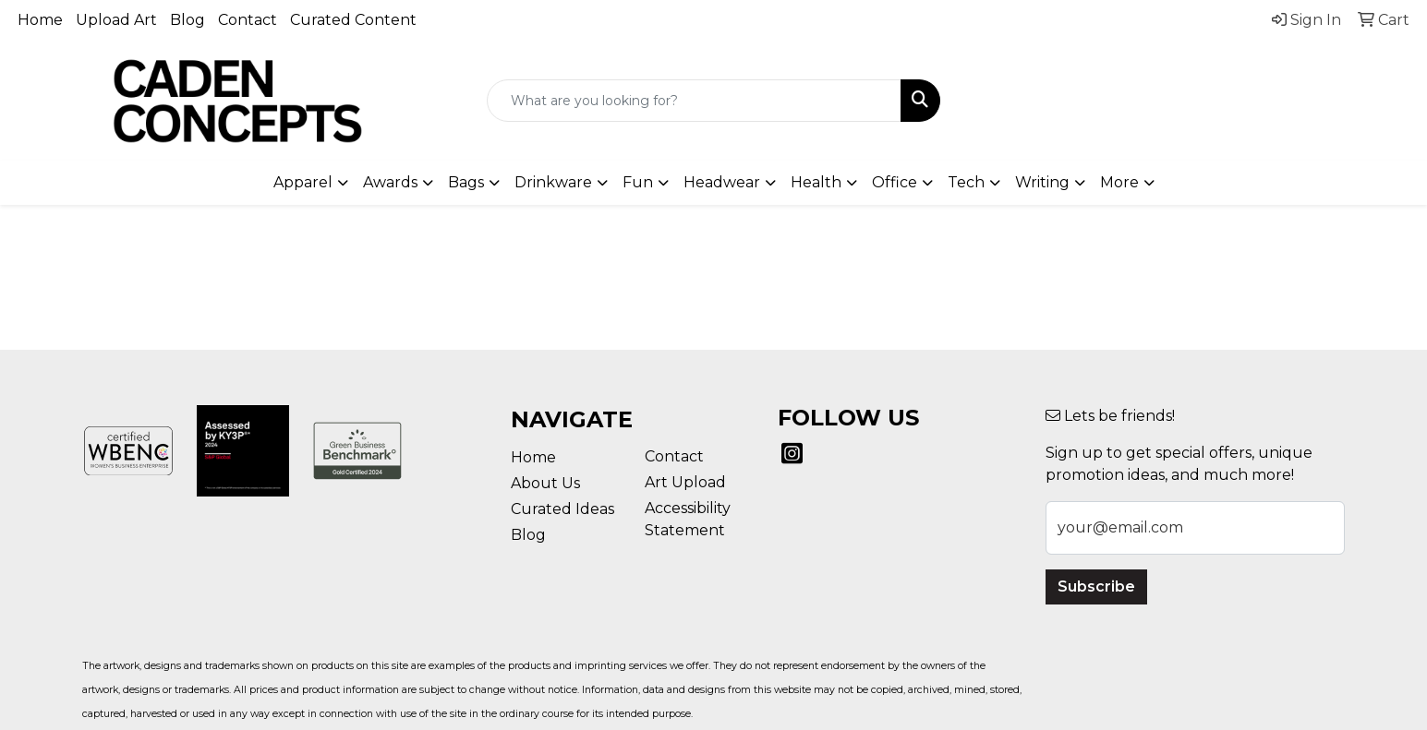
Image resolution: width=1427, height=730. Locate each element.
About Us (545, 483)
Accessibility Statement (688, 519)
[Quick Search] (694, 100)
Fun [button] (638, 182)
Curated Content (353, 20)
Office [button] (894, 182)
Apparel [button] (303, 182)
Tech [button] (966, 182)
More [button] (1119, 182)
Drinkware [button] (553, 182)
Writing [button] (1042, 182)
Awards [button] (390, 182)
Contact (247, 20)
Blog (187, 20)
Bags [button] (466, 182)
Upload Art (116, 20)
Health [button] (816, 182)
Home (40, 20)
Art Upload (685, 482)
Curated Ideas (562, 509)
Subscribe (1096, 586)
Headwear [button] (721, 182)
